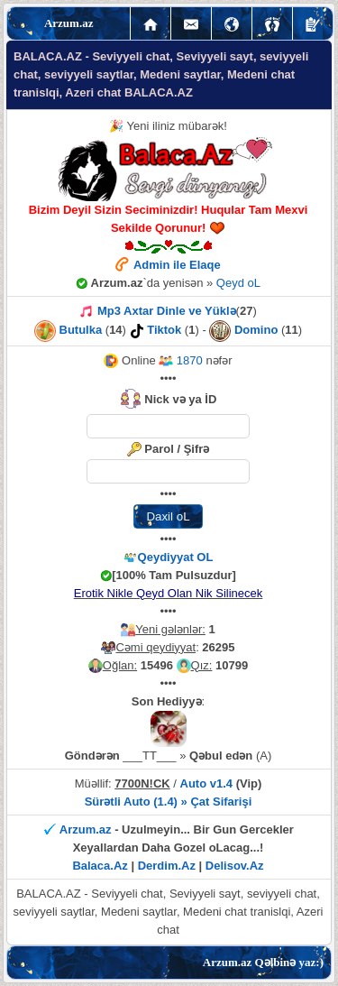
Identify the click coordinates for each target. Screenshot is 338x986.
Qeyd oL (238, 283)
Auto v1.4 (206, 783)
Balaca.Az (99, 865)
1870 (181, 360)
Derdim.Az (167, 865)
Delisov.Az (235, 865)
